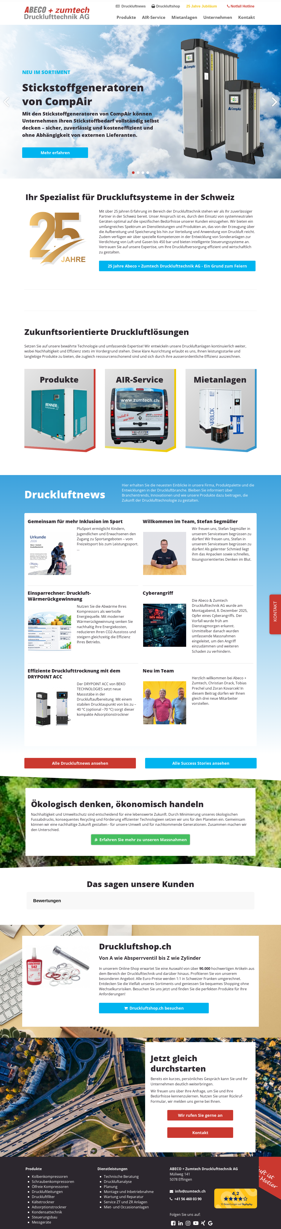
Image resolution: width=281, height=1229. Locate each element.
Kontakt (246, 17)
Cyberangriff (158, 593)
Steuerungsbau (44, 1217)
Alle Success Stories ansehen (200, 763)
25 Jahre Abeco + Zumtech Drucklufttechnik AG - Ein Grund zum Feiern (177, 266)
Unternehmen (217, 17)
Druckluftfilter (43, 1196)
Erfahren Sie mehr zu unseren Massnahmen (140, 839)
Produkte (126, 17)
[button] (133, 172)
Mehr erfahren (55, 152)
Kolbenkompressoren (50, 1176)
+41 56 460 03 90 (188, 1198)
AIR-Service (153, 17)
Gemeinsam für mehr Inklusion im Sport (75, 521)
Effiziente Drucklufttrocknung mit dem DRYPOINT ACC (74, 674)
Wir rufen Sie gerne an (200, 1115)
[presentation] (6, 102)
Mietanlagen (184, 17)
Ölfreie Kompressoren (50, 1186)
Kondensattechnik (47, 1212)
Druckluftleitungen (47, 1191)
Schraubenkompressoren (53, 1181)
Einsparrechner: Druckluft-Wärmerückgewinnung (59, 596)
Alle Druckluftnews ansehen (80, 763)
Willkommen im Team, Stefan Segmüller (190, 521)
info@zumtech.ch (190, 1191)
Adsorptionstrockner (49, 1207)
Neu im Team (158, 671)
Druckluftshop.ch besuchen (154, 1008)
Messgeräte (41, 1222)
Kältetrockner (43, 1202)
